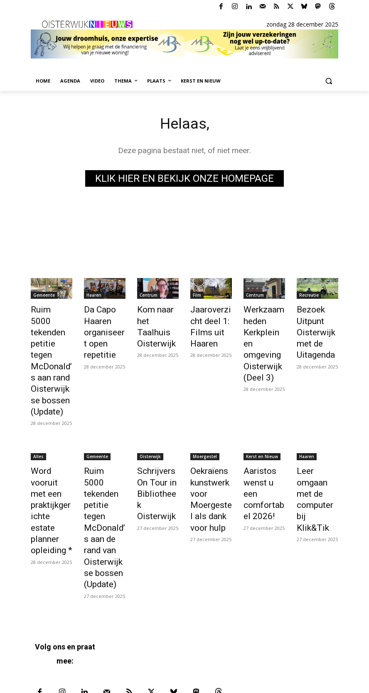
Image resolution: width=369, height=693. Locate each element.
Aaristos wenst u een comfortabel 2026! (263, 446)
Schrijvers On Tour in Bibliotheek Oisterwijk (158, 446)
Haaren (93, 297)
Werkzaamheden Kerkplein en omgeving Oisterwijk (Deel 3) (264, 328)
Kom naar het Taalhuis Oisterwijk (158, 319)
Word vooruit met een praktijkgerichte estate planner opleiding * (51, 455)
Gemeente (44, 297)
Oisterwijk (150, 418)
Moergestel (205, 418)
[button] (328, 81)
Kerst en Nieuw (262, 418)
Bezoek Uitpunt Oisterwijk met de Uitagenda (313, 328)
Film (197, 297)
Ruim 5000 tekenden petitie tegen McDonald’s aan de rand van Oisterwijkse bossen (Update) (103, 469)
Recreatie (309, 297)
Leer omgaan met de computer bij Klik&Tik (317, 446)
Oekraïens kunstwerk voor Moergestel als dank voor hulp (211, 455)
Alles (38, 418)
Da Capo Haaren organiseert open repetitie (102, 328)
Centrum (148, 297)
